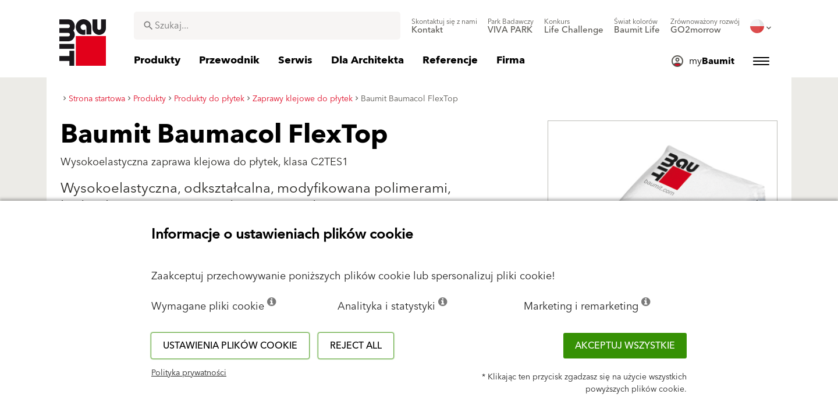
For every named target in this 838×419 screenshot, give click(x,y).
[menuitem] (444, 26)
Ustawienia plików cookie (230, 346)
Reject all (356, 346)
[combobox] (267, 26)
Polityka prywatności (188, 373)
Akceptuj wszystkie (625, 346)
